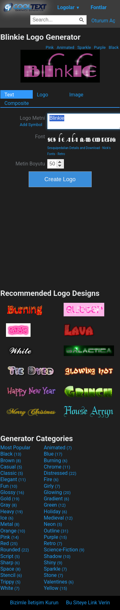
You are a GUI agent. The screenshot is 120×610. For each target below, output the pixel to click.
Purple (100, 47)
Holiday (55, 512)
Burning (55, 460)
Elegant (13, 479)
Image (76, 95)
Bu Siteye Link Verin (88, 603)
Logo (42, 95)
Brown (10, 460)
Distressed (60, 473)
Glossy (12, 492)
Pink (50, 47)
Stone (53, 575)
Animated (65, 47)
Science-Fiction (64, 550)
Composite (16, 103)
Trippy (10, 582)
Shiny (53, 563)
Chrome (57, 467)
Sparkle (84, 47)
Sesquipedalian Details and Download (73, 148)
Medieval (58, 518)
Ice (6, 518)
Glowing (57, 492)
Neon (53, 524)
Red (9, 543)
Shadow (57, 556)
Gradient (56, 499)
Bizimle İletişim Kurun (34, 603)
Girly (52, 486)
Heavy (11, 512)
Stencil (11, 575)
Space (10, 569)
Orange (12, 531)
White (10, 588)
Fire (51, 479)
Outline (56, 531)
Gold (10, 499)
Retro (61, 154)
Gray (8, 505)
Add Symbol (31, 124)
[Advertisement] (60, 237)
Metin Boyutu (30, 164)
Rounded (14, 550)
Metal (10, 524)
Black (114, 47)
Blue (53, 454)
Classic (11, 473)
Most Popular (15, 448)
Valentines (59, 582)
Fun (8, 486)
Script (10, 556)
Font (40, 137)
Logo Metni (32, 121)
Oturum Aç (103, 21)
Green (55, 505)
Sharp (10, 563)
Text (9, 95)
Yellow (55, 588)
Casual (11, 467)
